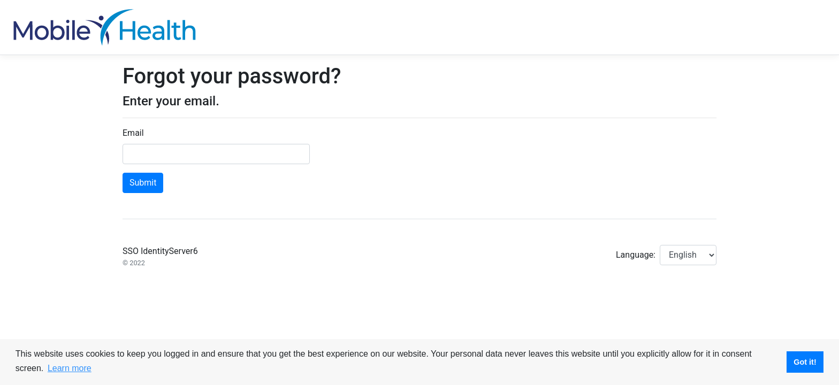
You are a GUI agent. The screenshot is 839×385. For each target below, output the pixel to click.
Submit (142, 183)
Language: (635, 255)
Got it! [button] (805, 362)
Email (133, 133)
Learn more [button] (69, 368)
